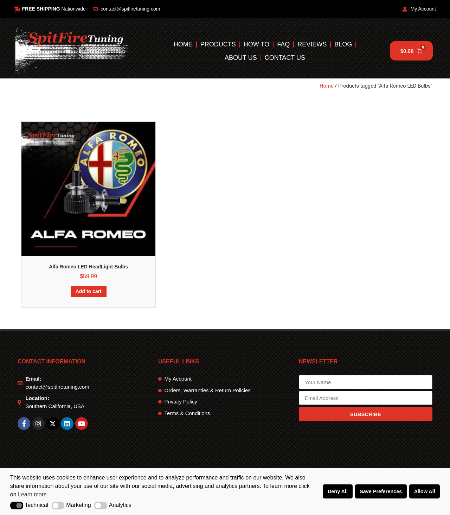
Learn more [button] (32, 494)
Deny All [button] (338, 491)
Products (218, 44)
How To (256, 44)
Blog (343, 44)
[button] (16, 505)
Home (183, 44)
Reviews (312, 44)
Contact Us (285, 57)
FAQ (283, 44)
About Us (241, 57)
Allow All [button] (424, 491)
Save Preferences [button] (381, 491)
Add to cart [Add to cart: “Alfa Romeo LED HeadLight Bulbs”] (89, 291)
